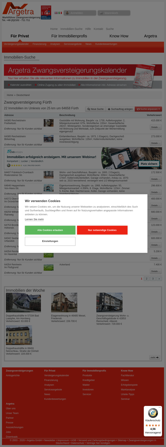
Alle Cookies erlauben (44, 230)
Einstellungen (44, 241)
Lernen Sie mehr (34, 219)
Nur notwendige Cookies (84, 230)
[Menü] (159, 408)
